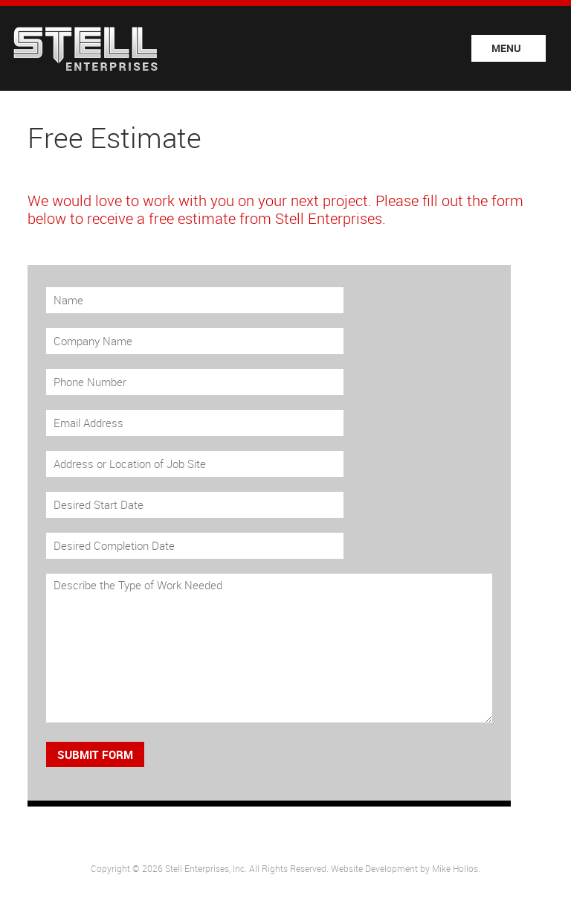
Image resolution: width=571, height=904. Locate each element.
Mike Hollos (455, 868)
